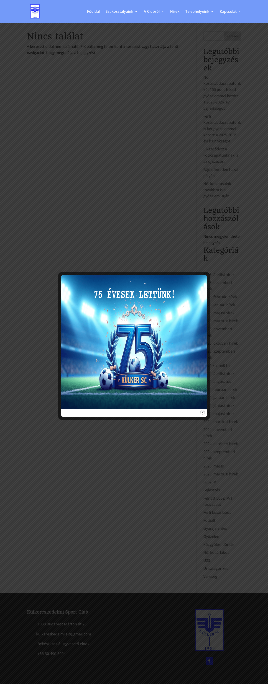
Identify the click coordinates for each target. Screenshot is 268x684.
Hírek (174, 12)
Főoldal (93, 12)
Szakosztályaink (119, 12)
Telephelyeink (197, 12)
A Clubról (152, 12)
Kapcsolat (228, 12)
